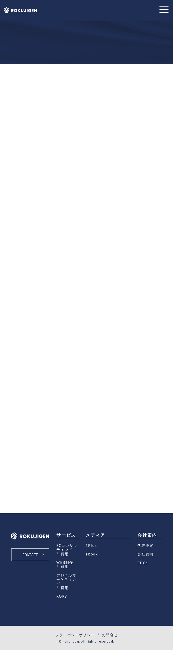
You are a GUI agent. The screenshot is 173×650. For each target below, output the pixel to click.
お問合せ (110, 634)
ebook (92, 554)
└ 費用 (62, 554)
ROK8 (61, 596)
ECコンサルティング (66, 547)
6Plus (91, 545)
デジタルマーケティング (66, 579)
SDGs (142, 562)
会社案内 (145, 554)
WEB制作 (64, 562)
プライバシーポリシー (75, 634)
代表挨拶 (145, 545)
